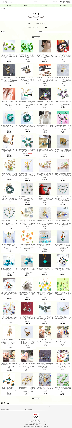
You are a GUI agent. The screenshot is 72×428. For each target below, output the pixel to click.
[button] (36, 403)
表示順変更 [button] (39, 31)
